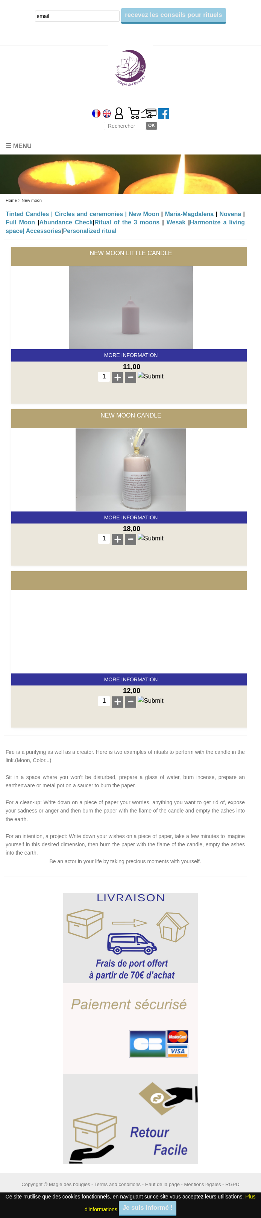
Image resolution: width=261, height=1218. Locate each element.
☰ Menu (19, 146)
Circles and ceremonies (89, 214)
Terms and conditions (117, 1184)
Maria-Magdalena (189, 214)
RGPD (232, 1184)
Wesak (176, 222)
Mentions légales (202, 1184)
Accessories (43, 231)
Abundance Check (66, 222)
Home (11, 200)
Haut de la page (162, 1184)
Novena (230, 214)
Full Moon (20, 222)
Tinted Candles (27, 214)
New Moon (144, 214)
